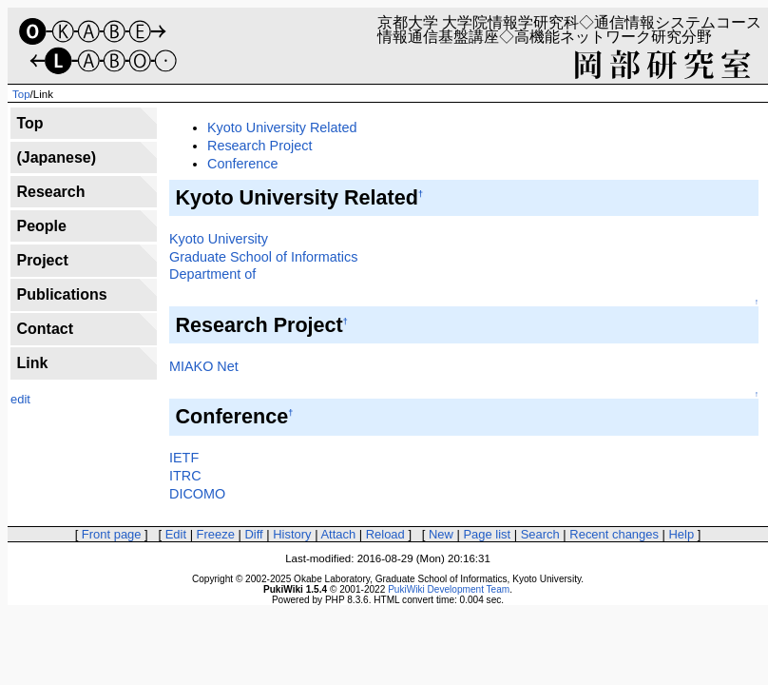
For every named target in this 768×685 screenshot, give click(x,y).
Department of (212, 274)
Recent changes (614, 534)
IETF (184, 457)
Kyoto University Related (282, 127)
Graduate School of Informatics (263, 256)
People (41, 226)
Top (21, 94)
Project (41, 260)
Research (50, 192)
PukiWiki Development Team (448, 589)
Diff (253, 534)
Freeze (216, 534)
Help (682, 534)
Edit (175, 534)
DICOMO (197, 493)
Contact (44, 329)
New (441, 534)
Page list (486, 534)
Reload (385, 534)
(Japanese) (56, 157)
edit (20, 399)
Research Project (259, 145)
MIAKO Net (204, 366)
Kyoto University (218, 238)
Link (32, 363)
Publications (61, 294)
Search (540, 534)
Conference (242, 163)
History (292, 534)
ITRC (185, 475)
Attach (337, 534)
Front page (112, 534)
